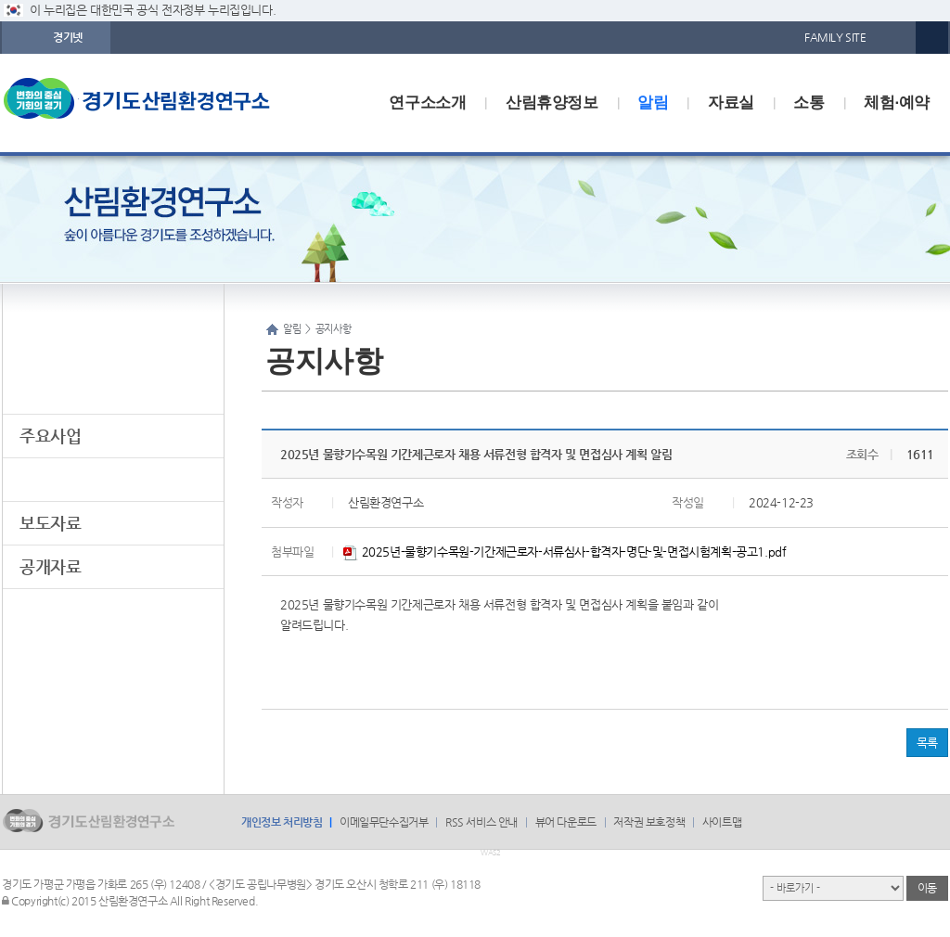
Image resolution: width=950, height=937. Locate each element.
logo (155, 103)
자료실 (731, 102)
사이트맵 (721, 821)
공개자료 (50, 566)
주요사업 (50, 435)
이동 (927, 887)
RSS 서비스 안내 (481, 821)
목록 (927, 743)
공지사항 (50, 479)
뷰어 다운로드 (566, 821)
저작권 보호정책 (649, 821)
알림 (652, 102)
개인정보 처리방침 (281, 821)
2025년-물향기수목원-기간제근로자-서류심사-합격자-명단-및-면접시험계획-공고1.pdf (564, 551)
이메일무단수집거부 (384, 821)
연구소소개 (427, 102)
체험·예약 (897, 102)
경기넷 (68, 37)
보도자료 (50, 523)
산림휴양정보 (552, 102)
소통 (808, 102)
